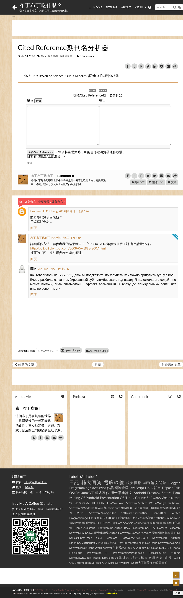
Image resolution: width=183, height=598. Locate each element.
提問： (23, 487)
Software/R (159, 537)
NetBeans (151, 542)
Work (98, 547)
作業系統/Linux (122, 547)
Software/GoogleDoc (102, 512)
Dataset (162, 527)
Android (140, 493)
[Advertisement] (91, 576)
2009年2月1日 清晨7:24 (74, 211)
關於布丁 (138, 182)
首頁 (98, 364)
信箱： (29, 482)
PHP (99, 522)
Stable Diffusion (103, 557)
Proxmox (153, 493)
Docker (136, 517)
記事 (157, 488)
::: (90, 7)
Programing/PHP (97, 552)
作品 (43, 56)
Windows (87, 532)
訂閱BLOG (156, 182)
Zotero (166, 493)
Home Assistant (84, 527)
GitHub (110, 517)
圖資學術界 (101, 532)
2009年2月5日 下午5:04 (66, 237)
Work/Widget (157, 503)
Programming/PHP (81, 517)
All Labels (88, 476)
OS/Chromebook (80, 562)
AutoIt (113, 532)
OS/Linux (127, 498)
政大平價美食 (143, 562)
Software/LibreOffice (134, 512)
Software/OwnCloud (135, 537)
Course (140, 498)
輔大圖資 (91, 482)
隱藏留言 (57, 201)
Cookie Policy (111, 593)
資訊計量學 (66, 56)
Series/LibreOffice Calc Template (93, 537)
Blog (142, 547)
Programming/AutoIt (109, 527)
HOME (97, 7)
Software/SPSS (125, 562)
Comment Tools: (26, 350)
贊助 (172, 182)
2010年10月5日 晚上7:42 (53, 268)
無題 (146, 522)
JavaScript (136, 488)
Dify (120, 542)
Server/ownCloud (80, 557)
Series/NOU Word (103, 562)
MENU (140, 7)
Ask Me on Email (98, 350)
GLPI (177, 557)
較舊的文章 (171, 364)
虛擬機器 (82, 503)
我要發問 (44, 201)
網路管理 (121, 488)
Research (174, 527)
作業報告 (99, 517)
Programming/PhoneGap (128, 552)
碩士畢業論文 (122, 493)
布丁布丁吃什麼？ (40, 5)
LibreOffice (131, 542)
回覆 (33, 228)
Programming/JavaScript (87, 488)
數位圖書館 (160, 562)
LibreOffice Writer (166, 512)
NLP (141, 542)
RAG (127, 527)
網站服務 (127, 507)
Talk (177, 488)
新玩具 (174, 503)
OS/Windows (115, 503)
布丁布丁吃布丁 (42, 176)
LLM (177, 532)
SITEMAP (112, 7)
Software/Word (141, 532)
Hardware (124, 532)
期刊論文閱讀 (155, 483)
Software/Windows (81, 507)
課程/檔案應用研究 (147, 557)
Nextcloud (75, 552)
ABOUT (126, 7)
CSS (147, 547)
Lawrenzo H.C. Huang (44, 211)
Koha (176, 547)
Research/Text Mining (164, 552)
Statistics (160, 517)
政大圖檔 (53, 56)
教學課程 (122, 557)
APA (135, 547)
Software (75, 532)
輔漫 (168, 557)
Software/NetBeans (81, 547)
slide (136, 507)
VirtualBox (102, 542)
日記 (74, 482)
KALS (162, 547)
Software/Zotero (136, 503)
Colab (154, 547)
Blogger (174, 483)
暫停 (29, 163)
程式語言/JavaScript (107, 507)
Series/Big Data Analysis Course (123, 522)
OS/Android (90, 498)
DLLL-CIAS (98, 503)
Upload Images (71, 350)
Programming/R (141, 527)
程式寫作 (102, 493)
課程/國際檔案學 (163, 532)
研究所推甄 (123, 517)
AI (154, 527)
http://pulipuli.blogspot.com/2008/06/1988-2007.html (68, 248)
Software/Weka (158, 498)
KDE (169, 547)
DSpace (167, 488)
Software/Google (169, 542)
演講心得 (147, 517)
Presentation (109, 498)
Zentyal (107, 547)
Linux (149, 488)
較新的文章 (24, 364)
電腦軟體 (114, 482)
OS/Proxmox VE (81, 493)
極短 (113, 542)
